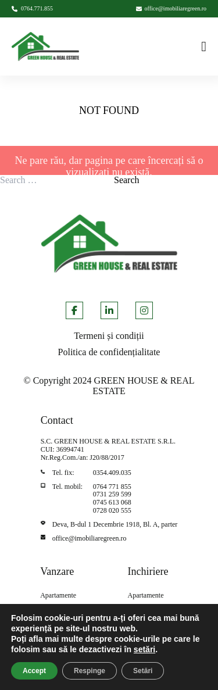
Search (127, 180)
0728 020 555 (112, 510)
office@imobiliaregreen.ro (89, 538)
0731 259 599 (112, 494)
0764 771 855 (112, 486)
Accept (34, 671)
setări (144, 649)
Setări (142, 671)
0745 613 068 (112, 502)
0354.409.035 (112, 473)
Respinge (89, 671)
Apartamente (58, 595)
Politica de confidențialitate (109, 352)
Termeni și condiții (109, 336)
